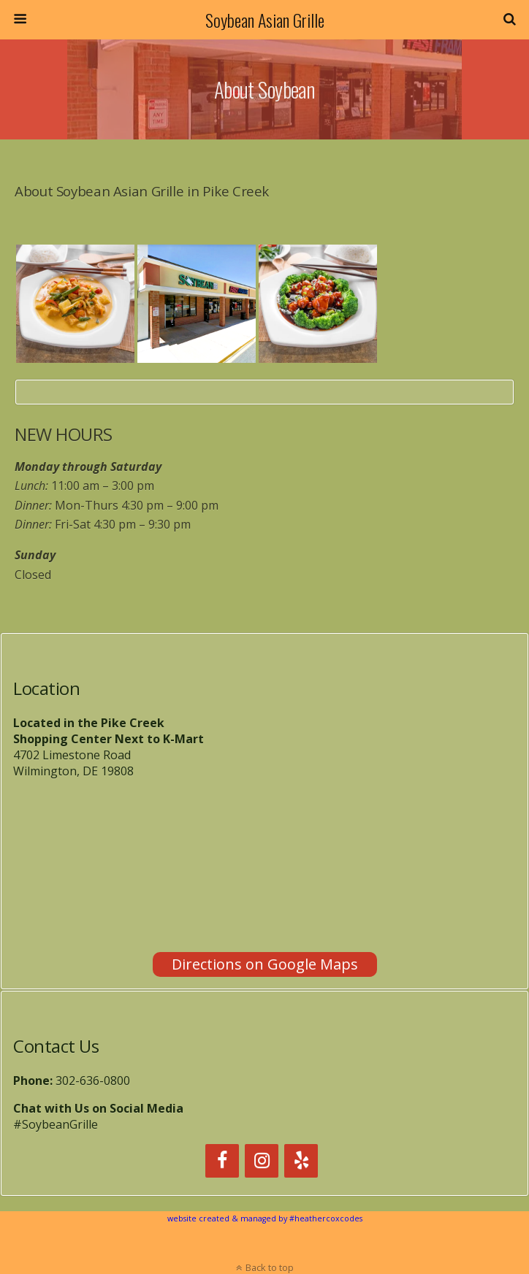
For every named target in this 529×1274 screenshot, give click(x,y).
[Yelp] (301, 1161)
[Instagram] (261, 1161)
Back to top (270, 1267)
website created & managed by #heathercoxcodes (264, 1218)
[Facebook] (222, 1161)
